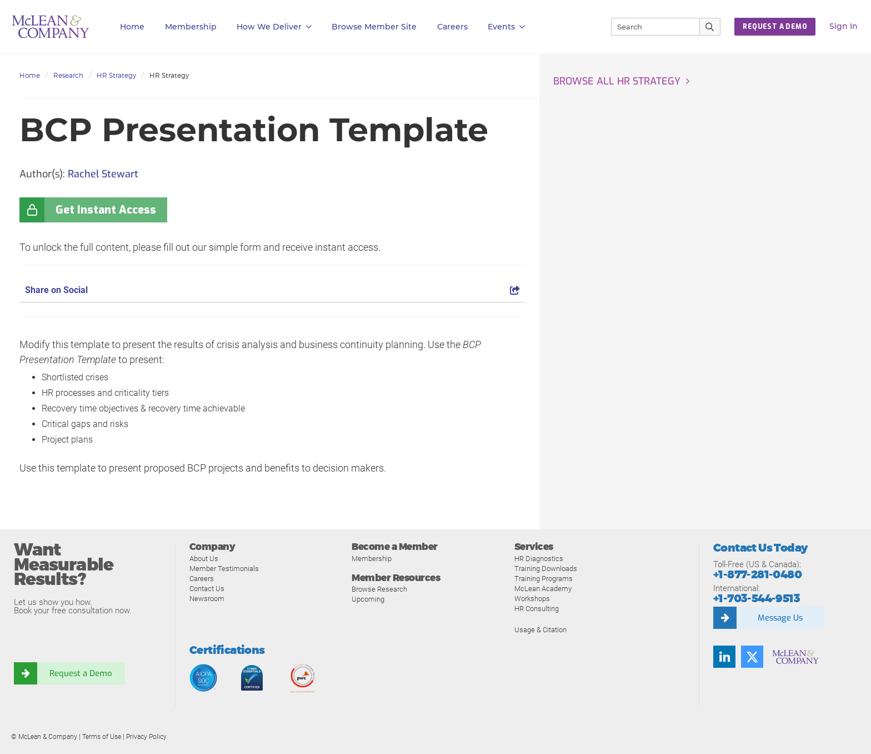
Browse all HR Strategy (616, 81)
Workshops (532, 598)
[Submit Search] (710, 27)
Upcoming (368, 599)
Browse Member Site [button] (374, 27)
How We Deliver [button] (274, 27)
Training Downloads (545, 568)
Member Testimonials (224, 568)
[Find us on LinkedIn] (724, 657)
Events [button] (506, 27)
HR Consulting (536, 608)
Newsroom (206, 598)
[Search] (650, 26)
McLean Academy (543, 588)
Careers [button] (452, 27)
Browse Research (379, 589)
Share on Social (272, 290)
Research (68, 75)
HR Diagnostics (538, 558)
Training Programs (543, 578)
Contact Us (206, 588)
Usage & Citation (540, 630)
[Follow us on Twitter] (752, 657)
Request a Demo (80, 673)
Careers (201, 578)
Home (132, 27)
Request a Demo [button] (775, 26)
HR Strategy (116, 75)
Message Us (780, 617)
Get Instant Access (106, 209)
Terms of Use (101, 737)
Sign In (843, 26)
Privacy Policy (146, 737)
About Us (203, 558)
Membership (191, 27)
